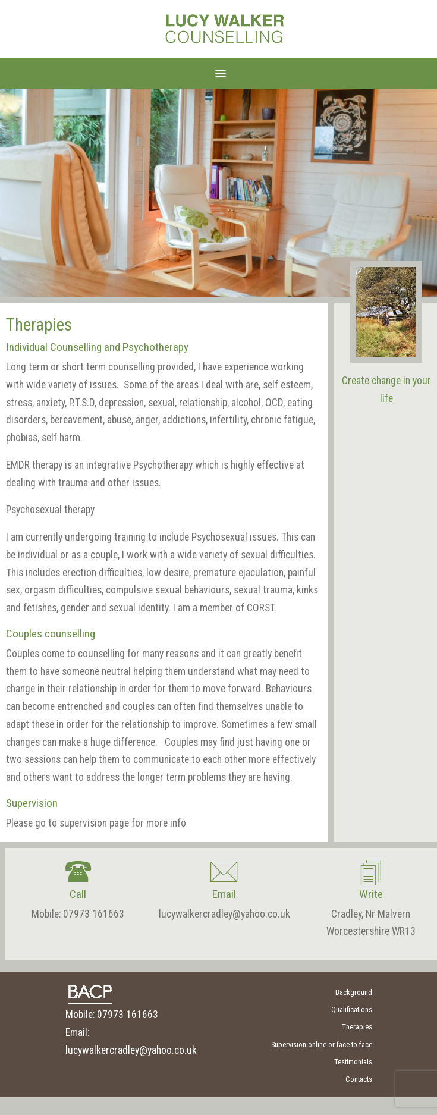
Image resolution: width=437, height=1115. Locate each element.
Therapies (357, 1026)
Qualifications (351, 1009)
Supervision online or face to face (321, 1044)
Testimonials (353, 1061)
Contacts (358, 1079)
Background (353, 992)
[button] (218, 73)
